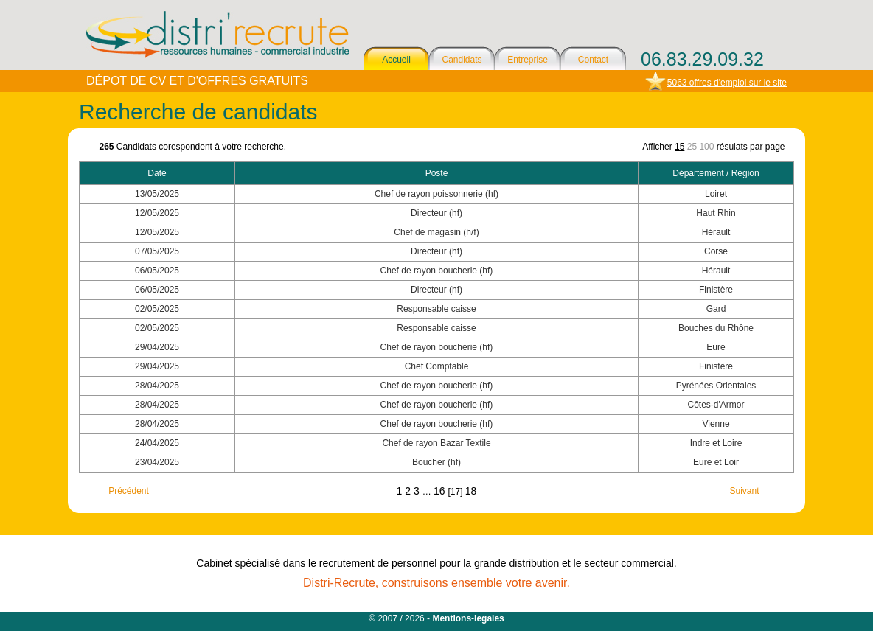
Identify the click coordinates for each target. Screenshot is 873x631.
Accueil (396, 60)
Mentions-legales (468, 618)
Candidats (461, 60)
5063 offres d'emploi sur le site (727, 82)
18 (471, 491)
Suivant (744, 491)
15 (679, 147)
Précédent (128, 491)
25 (692, 147)
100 (706, 147)
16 (441, 491)
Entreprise (527, 60)
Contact (593, 60)
